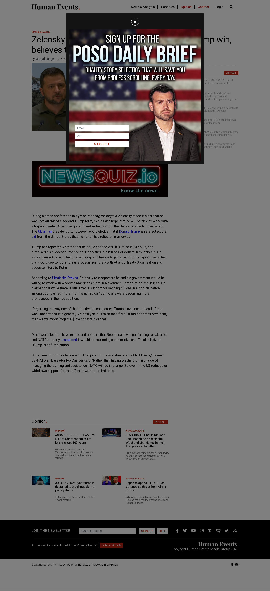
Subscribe (102, 144)
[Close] (135, 22)
